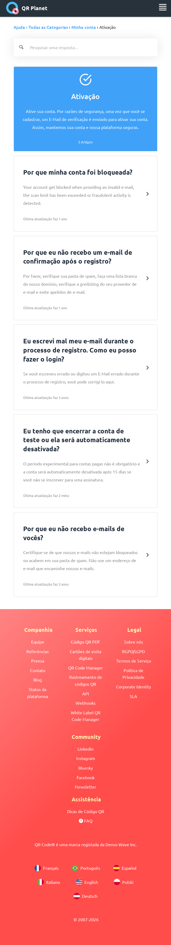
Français (47, 868)
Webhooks (86, 702)
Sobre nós (133, 641)
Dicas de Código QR (85, 811)
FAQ (85, 820)
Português (86, 868)
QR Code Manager (85, 667)
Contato (37, 670)
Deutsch (85, 896)
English (87, 882)
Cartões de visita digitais (85, 655)
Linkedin (85, 748)
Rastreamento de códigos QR (85, 680)
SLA (133, 696)
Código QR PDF (85, 641)
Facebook (86, 777)
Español (124, 868)
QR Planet (26, 8)
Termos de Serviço (133, 660)
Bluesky (85, 767)
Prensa (37, 660)
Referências (37, 651)
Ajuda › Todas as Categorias (41, 27)
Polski (123, 882)
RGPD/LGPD (133, 651)
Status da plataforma (37, 693)
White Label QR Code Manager (85, 716)
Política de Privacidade (133, 674)
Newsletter (85, 786)
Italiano (49, 882)
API (85, 693)
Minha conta (83, 27)
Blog (37, 679)
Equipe (37, 641)
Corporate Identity (133, 686)
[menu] (162, 7)
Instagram (85, 758)
